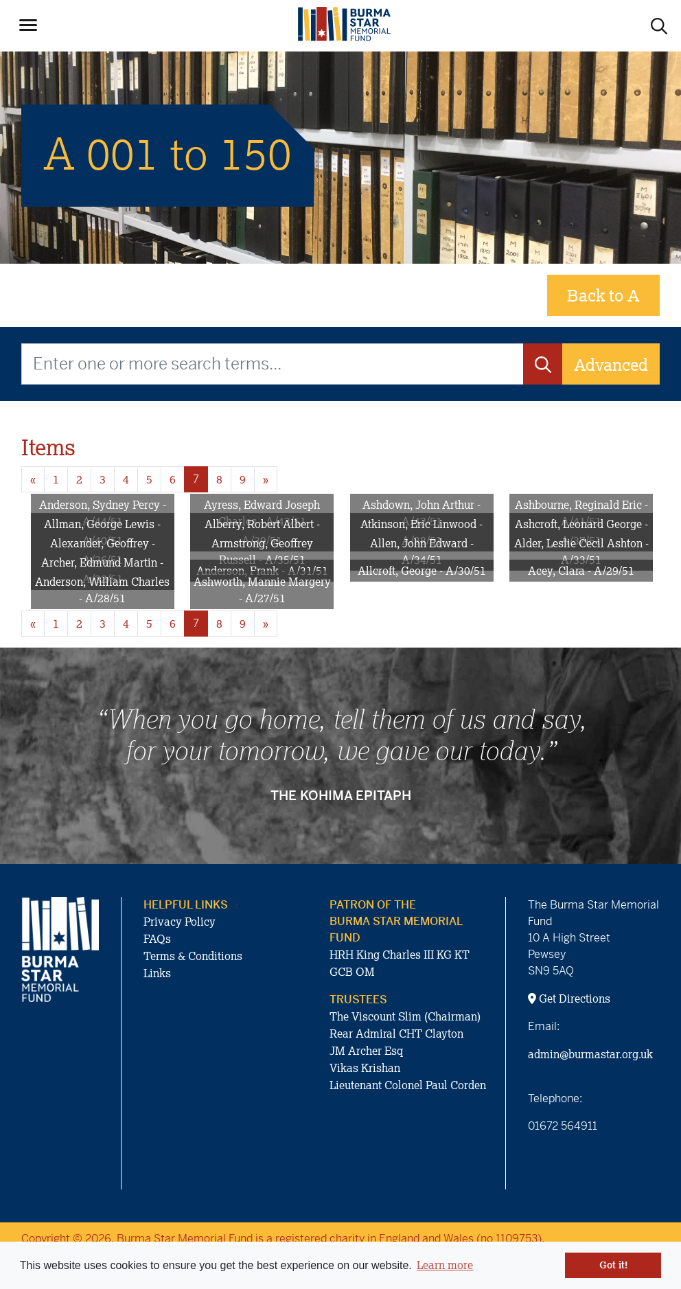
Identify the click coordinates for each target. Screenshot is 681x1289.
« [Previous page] (33, 479)
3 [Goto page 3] (103, 479)
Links (157, 973)
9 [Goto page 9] (243, 479)
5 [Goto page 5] (149, 479)
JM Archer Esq (366, 1050)
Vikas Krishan (365, 1067)
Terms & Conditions (192, 955)
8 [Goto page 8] (219, 479)
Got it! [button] (613, 1265)
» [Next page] (265, 479)
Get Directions (569, 998)
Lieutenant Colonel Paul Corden (408, 1085)
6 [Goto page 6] (173, 479)
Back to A (603, 295)
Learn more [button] (445, 1265)
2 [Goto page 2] (79, 479)
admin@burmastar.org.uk (590, 1054)
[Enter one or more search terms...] (272, 364)
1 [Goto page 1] (56, 479)
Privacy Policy (179, 921)
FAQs (157, 938)
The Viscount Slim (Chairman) (405, 1016)
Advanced (611, 364)
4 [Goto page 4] (126, 479)
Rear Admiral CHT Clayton (396, 1033)
